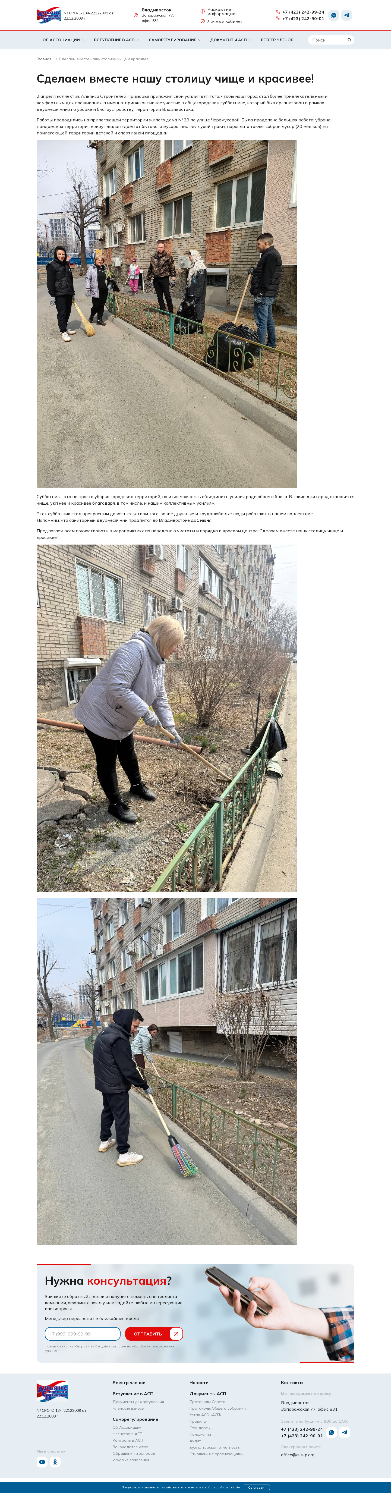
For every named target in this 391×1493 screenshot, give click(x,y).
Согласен (256, 1487)
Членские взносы (128, 1408)
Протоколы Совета (207, 1402)
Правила (198, 1421)
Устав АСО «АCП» (206, 1415)
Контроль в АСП (128, 1440)
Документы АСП (228, 39)
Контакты (292, 1382)
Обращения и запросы (134, 1453)
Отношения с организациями (217, 1454)
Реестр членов (277, 39)
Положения (200, 1434)
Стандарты (200, 1428)
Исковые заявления (131, 1460)
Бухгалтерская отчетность (215, 1447)
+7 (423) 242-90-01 (300, 18)
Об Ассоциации (61, 39)
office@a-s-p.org (297, 1454)
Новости (199, 1382)
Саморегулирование (172, 39)
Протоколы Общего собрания (218, 1408)
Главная (44, 59)
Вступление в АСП (114, 39)
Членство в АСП (128, 1434)
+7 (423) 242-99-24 (300, 12)
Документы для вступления (138, 1402)
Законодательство (130, 1447)
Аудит (195, 1441)
